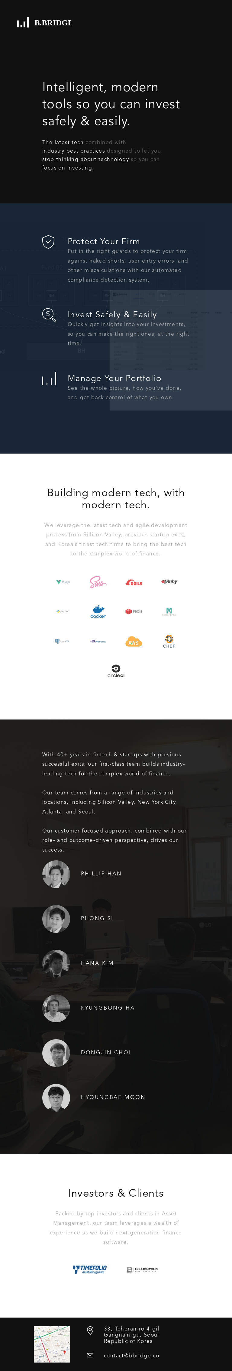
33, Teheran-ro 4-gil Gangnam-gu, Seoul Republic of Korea (131, 1335)
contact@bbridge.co (131, 1356)
